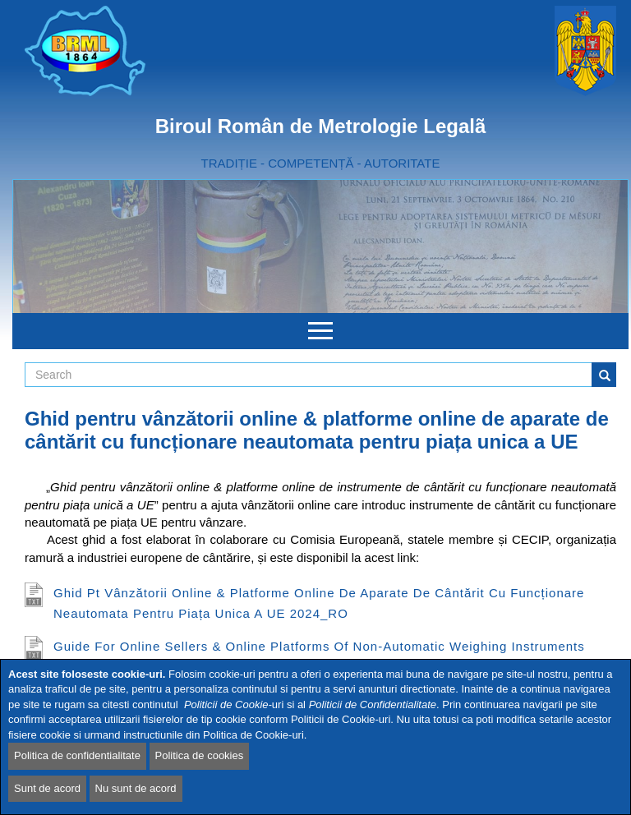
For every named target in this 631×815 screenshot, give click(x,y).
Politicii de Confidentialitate (372, 704)
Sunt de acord (47, 788)
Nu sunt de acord (136, 788)
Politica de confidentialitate (77, 755)
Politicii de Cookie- (228, 704)
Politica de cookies (199, 755)
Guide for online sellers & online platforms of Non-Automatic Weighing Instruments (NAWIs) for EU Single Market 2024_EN (319, 656)
